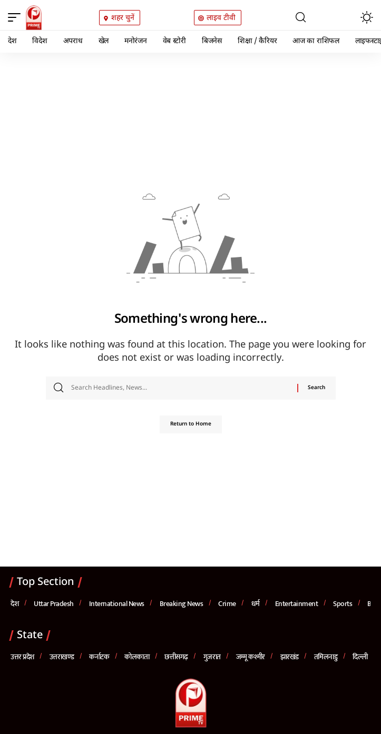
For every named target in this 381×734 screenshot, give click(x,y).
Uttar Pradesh (54, 603)
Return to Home (190, 424)
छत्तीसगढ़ (176, 656)
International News (116, 603)
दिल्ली (360, 656)
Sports (342, 603)
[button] (17, 17)
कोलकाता (136, 656)
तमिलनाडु (326, 656)
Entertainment (296, 603)
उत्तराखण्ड (62, 656)
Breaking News (181, 603)
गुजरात (212, 656)
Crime (227, 603)
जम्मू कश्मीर (250, 656)
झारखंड (289, 656)
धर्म (255, 603)
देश (14, 603)
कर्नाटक (99, 656)
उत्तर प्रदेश (22, 656)
